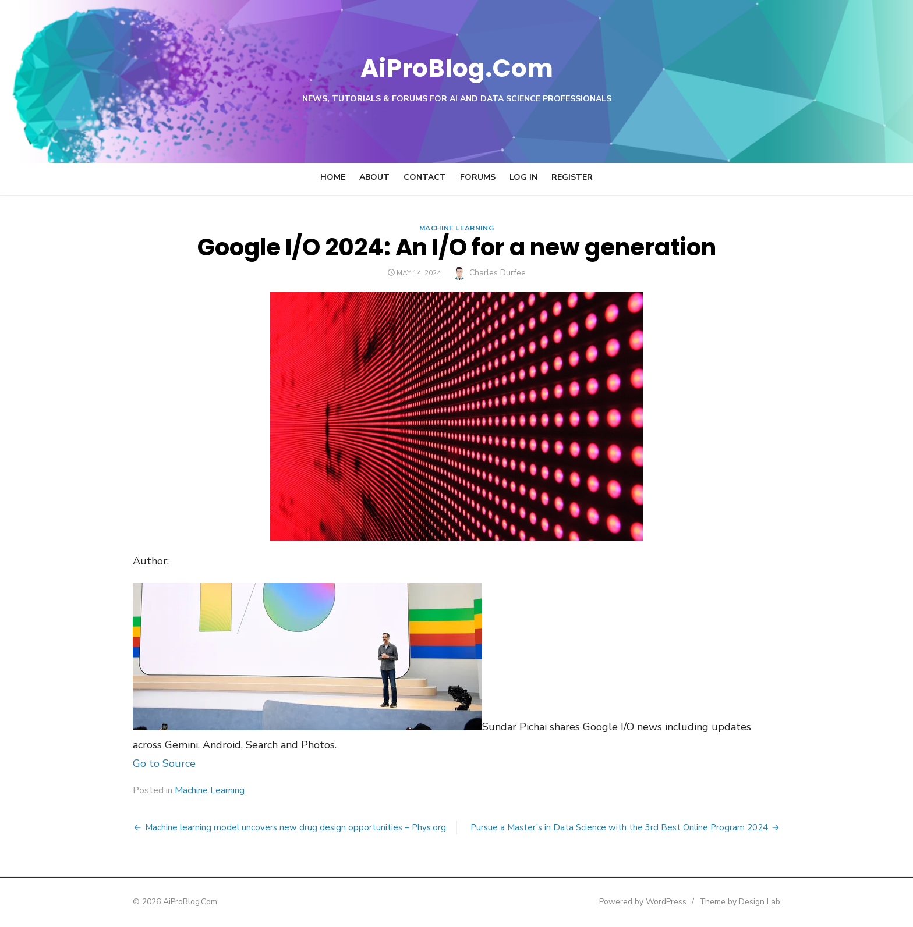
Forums (478, 177)
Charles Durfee (497, 272)
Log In (523, 177)
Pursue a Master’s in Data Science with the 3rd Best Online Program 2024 (633, 827)
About (374, 177)
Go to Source (150, 763)
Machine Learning (456, 228)
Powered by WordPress (656, 901)
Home (332, 177)
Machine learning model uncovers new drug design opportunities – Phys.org (281, 827)
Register (572, 177)
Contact (425, 177)
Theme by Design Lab (753, 901)
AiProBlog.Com (456, 67)
